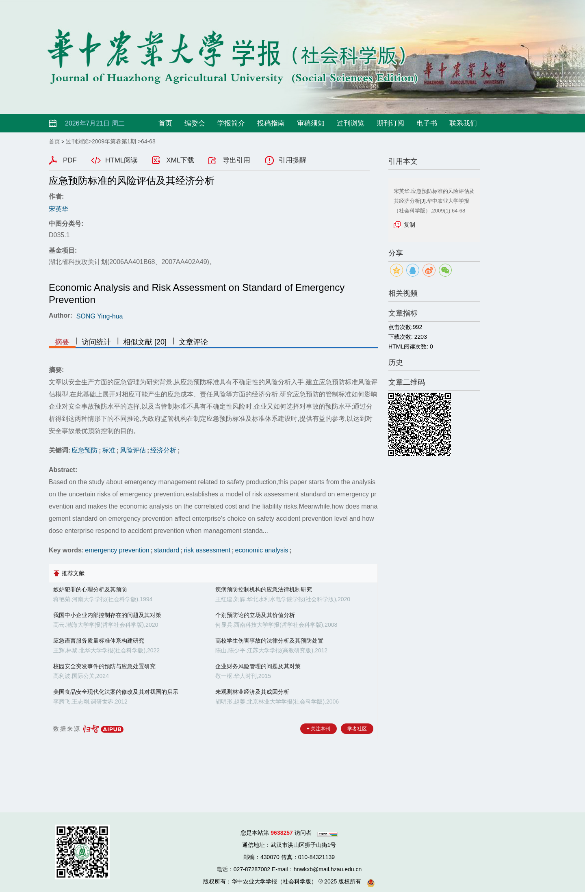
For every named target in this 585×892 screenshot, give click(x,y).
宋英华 (58, 209)
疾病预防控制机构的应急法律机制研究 (263, 589)
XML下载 (180, 160)
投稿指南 (271, 123)
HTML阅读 (121, 160)
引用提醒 (292, 160)
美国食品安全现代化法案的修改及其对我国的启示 (115, 691)
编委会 (194, 123)
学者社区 (357, 729)
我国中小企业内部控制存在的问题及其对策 (107, 615)
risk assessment (207, 550)
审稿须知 (311, 123)
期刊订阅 (390, 123)
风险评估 (133, 450)
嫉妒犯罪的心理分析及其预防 (90, 589)
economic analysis (261, 550)
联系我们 (463, 123)
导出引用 (236, 160)
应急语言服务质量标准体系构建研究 (98, 640)
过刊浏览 (350, 123)
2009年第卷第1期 (114, 141)
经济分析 (163, 450)
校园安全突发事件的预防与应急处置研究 (104, 666)
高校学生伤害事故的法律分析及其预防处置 (269, 640)
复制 (409, 224)
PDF (70, 160)
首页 (165, 123)
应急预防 (85, 450)
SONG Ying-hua (99, 316)
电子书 (426, 123)
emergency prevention (117, 550)
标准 (108, 450)
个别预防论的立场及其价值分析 (255, 615)
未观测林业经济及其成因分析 (252, 691)
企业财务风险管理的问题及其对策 (258, 666)
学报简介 (231, 123)
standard (166, 550)
